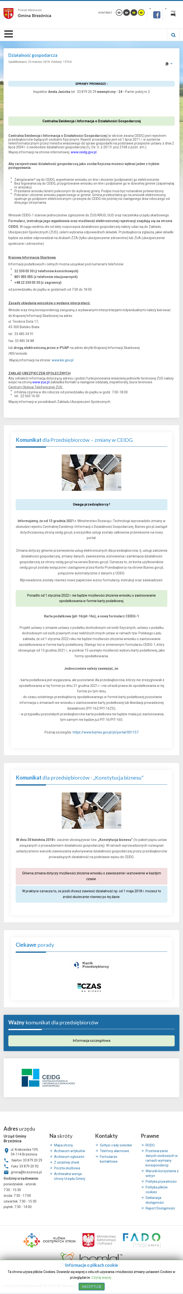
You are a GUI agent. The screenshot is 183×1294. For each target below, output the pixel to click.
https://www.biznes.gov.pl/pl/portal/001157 (105, 732)
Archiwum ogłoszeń (69, 1157)
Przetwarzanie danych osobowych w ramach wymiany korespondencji (162, 1158)
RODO (150, 1145)
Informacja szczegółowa (91, 1041)
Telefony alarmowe (114, 1151)
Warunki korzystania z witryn (162, 1173)
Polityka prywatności (161, 1181)
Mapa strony (63, 1145)
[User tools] (169, 63)
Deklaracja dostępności (155, 1200)
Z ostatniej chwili (66, 1162)
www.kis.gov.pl (62, 360)
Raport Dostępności (160, 1208)
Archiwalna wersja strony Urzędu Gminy (69, 1176)
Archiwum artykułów (69, 1151)
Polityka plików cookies (157, 1189)
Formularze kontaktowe (109, 1159)
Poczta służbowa (67, 1168)
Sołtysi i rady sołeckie (116, 1145)
